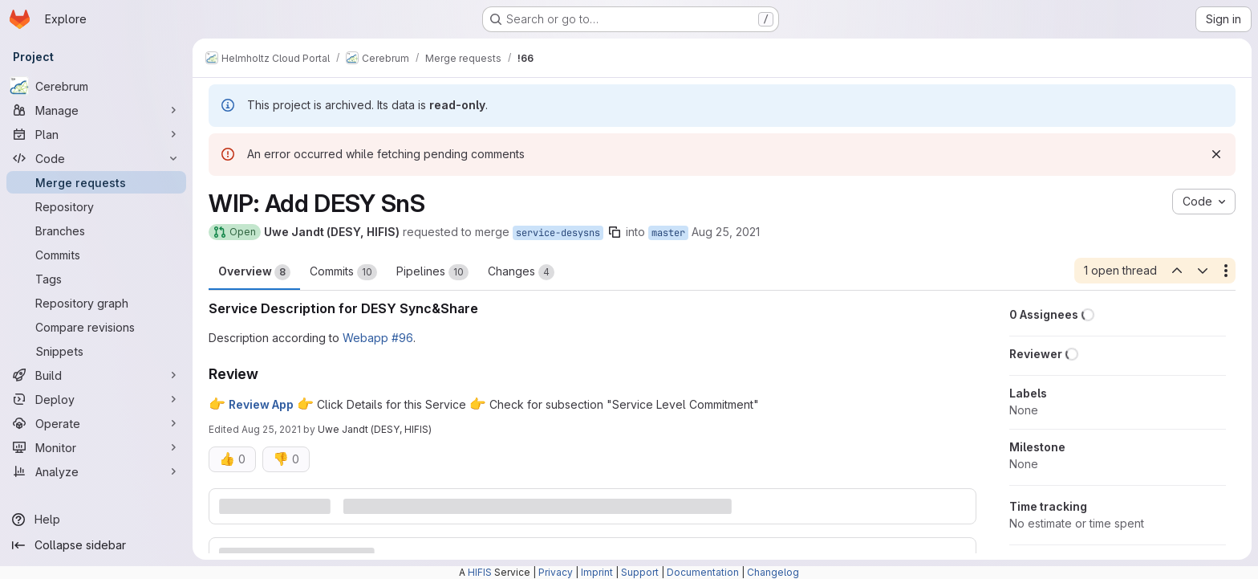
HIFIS (480, 572)
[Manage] (96, 110)
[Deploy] (96, 399)
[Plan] (96, 134)
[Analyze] (96, 471)
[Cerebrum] (96, 86)
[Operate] (96, 423)
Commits (343, 272)
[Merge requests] (96, 182)
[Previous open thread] (1176, 270)
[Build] (96, 375)
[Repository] (96, 206)
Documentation (703, 572)
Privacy (555, 572)
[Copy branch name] (614, 232)
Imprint (597, 572)
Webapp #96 (378, 338)
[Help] (96, 519)
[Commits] (96, 254)
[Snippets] (96, 351)
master (668, 232)
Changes (521, 272)
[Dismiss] (1216, 154)
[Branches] (96, 230)
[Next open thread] (1202, 270)
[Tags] (96, 278)
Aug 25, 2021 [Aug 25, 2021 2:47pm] (271, 429)
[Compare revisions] (96, 327)
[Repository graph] (96, 303)
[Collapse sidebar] (96, 545)
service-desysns (558, 232)
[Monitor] (96, 447)
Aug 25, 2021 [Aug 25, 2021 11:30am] (726, 232)
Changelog (773, 572)
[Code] (96, 158)
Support (640, 572)
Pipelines (432, 272)
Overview (254, 272)
